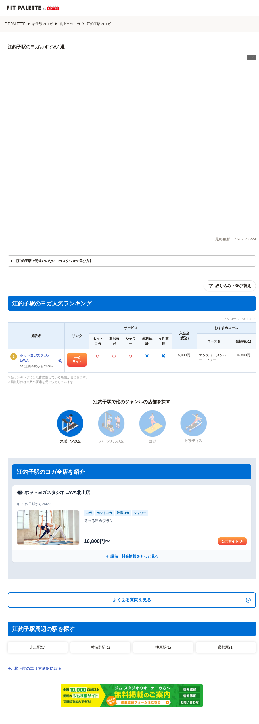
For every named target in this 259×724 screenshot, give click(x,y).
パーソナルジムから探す (59, 663)
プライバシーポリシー (164, 690)
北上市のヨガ (72, 24)
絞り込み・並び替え (229, 194)
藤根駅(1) (226, 556)
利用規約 (134, 690)
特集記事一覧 (177, 673)
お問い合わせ (111, 690)
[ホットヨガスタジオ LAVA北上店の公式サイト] (131, 432)
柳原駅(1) (163, 556)
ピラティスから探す (198, 663)
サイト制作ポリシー (79, 690)
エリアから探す (99, 673)
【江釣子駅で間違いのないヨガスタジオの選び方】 (53, 169)
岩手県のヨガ (44, 24)
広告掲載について (201, 690)
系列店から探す (139, 673)
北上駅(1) (37, 556)
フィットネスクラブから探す (47, 673)
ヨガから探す (157, 663)
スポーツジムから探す (113, 663)
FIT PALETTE (17, 24)
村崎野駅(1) (100, 556)
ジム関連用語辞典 (216, 673)
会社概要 (51, 690)
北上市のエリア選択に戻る (38, 577)
